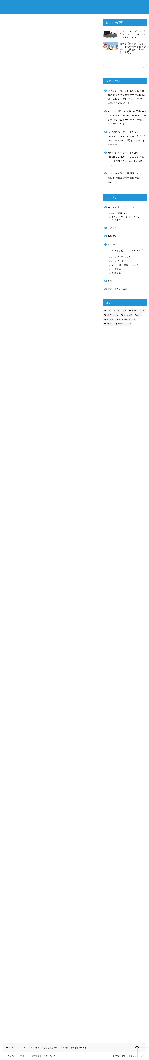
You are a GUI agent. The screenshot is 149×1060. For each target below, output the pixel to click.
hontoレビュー (24, 210)
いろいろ (112, 228)
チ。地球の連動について (124, 265)
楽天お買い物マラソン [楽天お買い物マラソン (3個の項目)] (127, 319)
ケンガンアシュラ (121, 257)
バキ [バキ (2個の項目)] (139, 315)
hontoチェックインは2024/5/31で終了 (37, 214)
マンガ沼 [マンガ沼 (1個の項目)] (110, 319)
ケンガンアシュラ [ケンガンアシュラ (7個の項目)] (138, 311)
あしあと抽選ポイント (28, 205)
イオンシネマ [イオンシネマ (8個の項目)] (121, 311)
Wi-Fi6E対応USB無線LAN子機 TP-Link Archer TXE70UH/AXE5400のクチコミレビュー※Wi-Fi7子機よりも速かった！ (127, 117)
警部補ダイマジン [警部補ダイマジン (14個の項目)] (124, 324)
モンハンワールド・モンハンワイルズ (127, 218)
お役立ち (112, 236)
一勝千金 (116, 269)
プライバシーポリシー (17, 1056)
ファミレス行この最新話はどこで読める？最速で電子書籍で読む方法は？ (126, 177)
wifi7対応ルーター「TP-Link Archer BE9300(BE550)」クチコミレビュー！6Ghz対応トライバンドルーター (127, 138)
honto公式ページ (49, 819)
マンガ (6, 32)
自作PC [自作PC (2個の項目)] (109, 324)
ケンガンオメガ (119, 261)
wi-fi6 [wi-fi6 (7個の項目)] (108, 311)
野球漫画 (116, 273)
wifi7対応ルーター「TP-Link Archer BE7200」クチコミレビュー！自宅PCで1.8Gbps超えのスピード (126, 159)
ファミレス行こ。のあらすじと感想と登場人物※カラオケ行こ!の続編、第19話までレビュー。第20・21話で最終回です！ (126, 97)
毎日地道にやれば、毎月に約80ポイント (36, 221)
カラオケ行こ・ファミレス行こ (127, 252)
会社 (110, 281)
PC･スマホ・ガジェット (121, 207)
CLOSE (87, 185)
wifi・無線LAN (119, 213)
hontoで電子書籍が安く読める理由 (33, 193)
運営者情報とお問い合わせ (43, 1056)
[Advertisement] (49, 261)
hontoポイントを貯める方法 (29, 200)
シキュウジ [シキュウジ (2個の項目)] (128, 315)
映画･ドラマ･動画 (117, 289)
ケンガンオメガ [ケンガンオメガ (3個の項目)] (112, 315)
